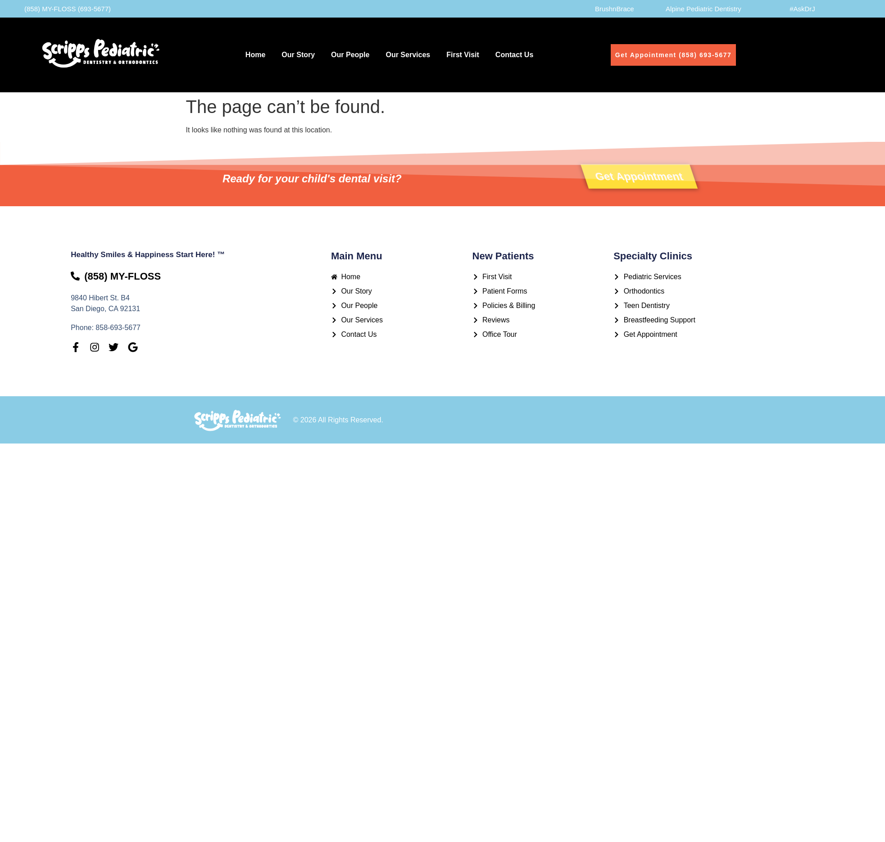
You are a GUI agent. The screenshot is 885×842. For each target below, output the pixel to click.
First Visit (462, 55)
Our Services (408, 55)
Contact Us (514, 55)
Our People (350, 55)
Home (255, 55)
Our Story (298, 55)
